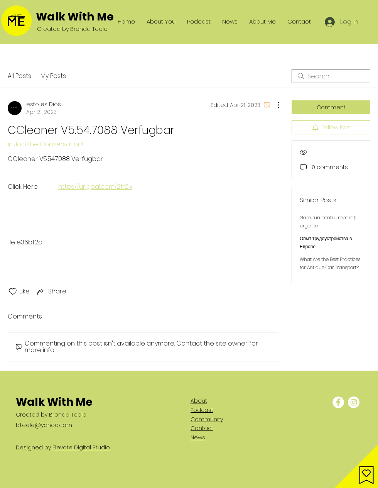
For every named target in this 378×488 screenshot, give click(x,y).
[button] (356, 466)
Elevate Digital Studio (81, 447)
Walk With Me (75, 16)
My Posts (53, 75)
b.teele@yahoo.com (44, 425)
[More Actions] (274, 105)
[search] (331, 76)
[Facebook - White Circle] (338, 402)
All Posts (19, 75)
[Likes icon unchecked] (13, 291)
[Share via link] (51, 291)
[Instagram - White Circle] (353, 402)
